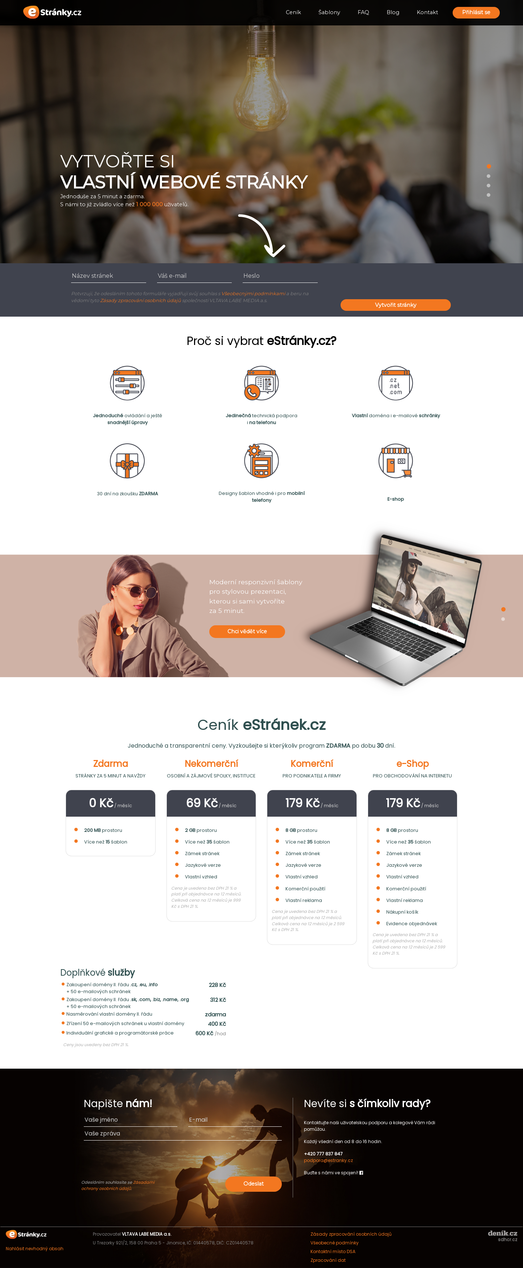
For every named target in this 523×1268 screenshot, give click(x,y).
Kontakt (427, 12)
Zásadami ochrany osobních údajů (118, 1185)
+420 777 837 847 (323, 1154)
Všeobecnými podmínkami (253, 293)
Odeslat (253, 1183)
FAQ (363, 12)
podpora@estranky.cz (328, 1160)
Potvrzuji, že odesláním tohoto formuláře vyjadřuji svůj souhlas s (146, 293)
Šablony (329, 12)
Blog (393, 12)
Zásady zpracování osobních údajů (140, 300)
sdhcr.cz (507, 1239)
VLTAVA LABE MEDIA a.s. (147, 1234)
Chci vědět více (247, 631)
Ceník (293, 12)
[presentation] (396, 283)
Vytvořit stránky (395, 305)
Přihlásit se (476, 12)
